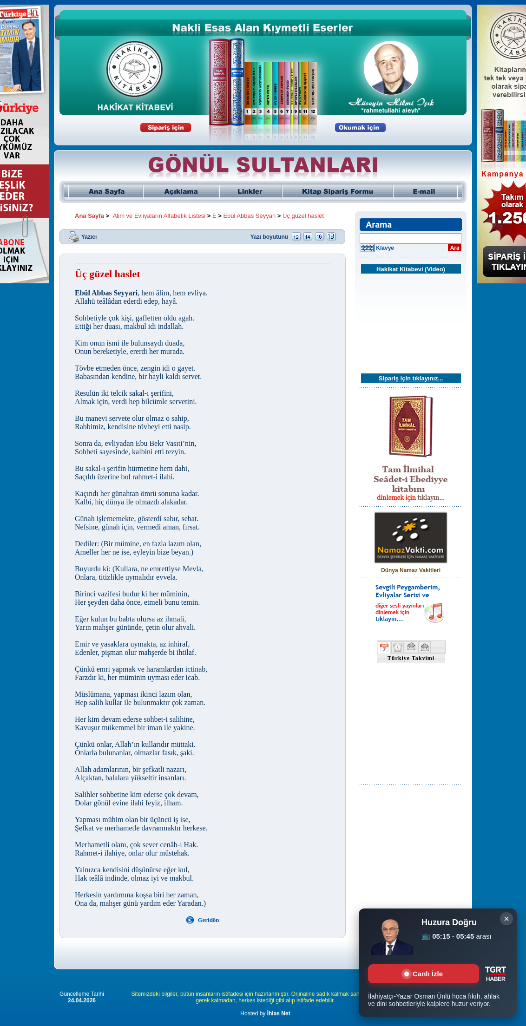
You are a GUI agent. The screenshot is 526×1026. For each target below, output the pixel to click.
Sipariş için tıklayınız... (411, 378)
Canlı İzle (423, 974)
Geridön (208, 919)
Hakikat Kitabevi (399, 269)
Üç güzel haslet (303, 215)
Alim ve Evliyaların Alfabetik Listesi (159, 215)
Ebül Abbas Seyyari (249, 215)
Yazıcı (89, 236)
